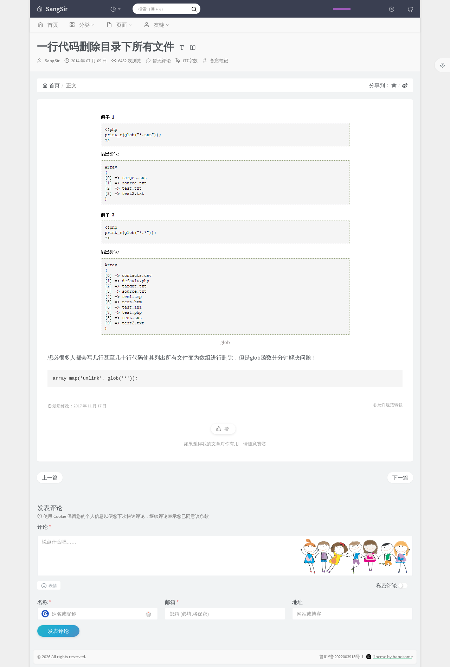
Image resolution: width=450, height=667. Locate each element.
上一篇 (50, 477)
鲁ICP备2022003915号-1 (341, 657)
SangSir (52, 61)
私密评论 (386, 585)
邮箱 (172, 602)
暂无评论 (162, 61)
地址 (297, 602)
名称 (44, 602)
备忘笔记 (219, 61)
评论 (44, 526)
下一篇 (400, 477)
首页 (51, 85)
